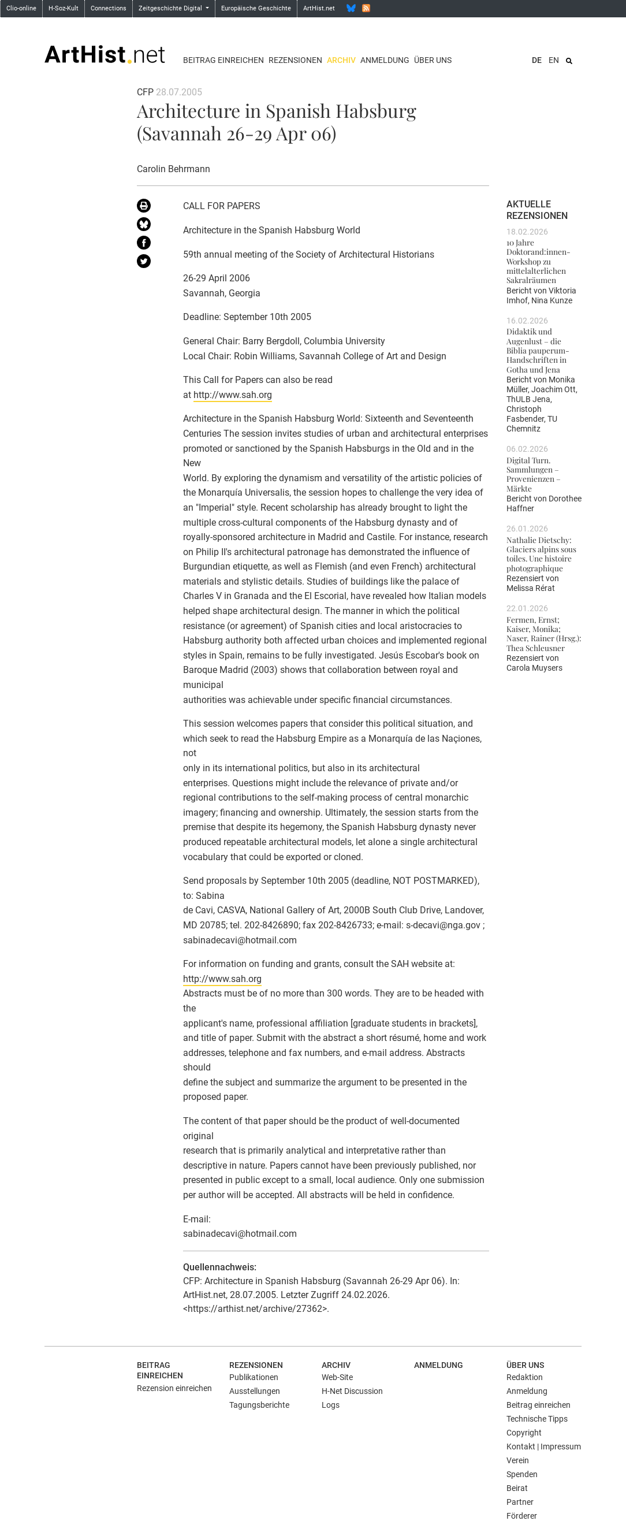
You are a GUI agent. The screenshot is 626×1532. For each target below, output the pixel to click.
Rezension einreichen (174, 1388)
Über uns (433, 60)
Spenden (522, 1474)
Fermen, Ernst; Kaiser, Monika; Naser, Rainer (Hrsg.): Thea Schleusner (544, 633)
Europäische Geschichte (256, 8)
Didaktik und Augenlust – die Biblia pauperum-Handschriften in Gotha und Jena (537, 350)
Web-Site (337, 1377)
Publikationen (253, 1377)
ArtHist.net (319, 8)
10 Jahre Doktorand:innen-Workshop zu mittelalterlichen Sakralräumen (538, 261)
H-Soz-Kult (64, 8)
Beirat (517, 1488)
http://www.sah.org (232, 394)
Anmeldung (384, 60)
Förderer (521, 1515)
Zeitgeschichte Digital (171, 8)
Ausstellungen (254, 1391)
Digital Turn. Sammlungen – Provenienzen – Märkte (533, 474)
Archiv (341, 60)
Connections (108, 8)
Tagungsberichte (259, 1405)
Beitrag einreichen (223, 60)
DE (537, 60)
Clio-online (21, 8)
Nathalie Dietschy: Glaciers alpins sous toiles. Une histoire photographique (541, 553)
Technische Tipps (537, 1418)
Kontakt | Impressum (543, 1446)
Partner (520, 1502)
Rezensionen (295, 60)
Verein (517, 1460)
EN (554, 60)
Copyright (524, 1432)
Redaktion (524, 1377)
